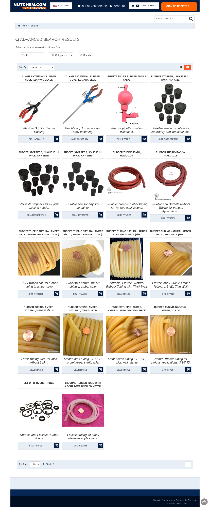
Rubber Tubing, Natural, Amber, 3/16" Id (170, 308)
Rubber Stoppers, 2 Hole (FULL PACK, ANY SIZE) (39, 153)
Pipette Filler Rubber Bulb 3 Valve (127, 77)
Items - (144, 5)
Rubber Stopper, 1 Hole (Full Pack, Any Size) (170, 77)
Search (34, 25)
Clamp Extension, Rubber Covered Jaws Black (39, 77)
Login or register (177, 6)
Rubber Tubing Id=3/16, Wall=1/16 (170, 153)
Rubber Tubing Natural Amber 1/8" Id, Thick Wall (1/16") (126, 232)
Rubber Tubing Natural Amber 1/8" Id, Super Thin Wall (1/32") (82, 232)
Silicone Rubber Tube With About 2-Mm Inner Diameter (83, 384)
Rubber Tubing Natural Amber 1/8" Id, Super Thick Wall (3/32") (39, 232)
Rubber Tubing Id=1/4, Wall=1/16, (127, 153)
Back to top (204, 502)
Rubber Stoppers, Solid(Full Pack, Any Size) (82, 153)
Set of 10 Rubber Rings (39, 382)
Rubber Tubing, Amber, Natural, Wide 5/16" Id (83, 308)
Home (22, 25)
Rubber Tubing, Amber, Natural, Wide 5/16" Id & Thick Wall (127, 309)
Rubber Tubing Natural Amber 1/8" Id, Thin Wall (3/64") (170, 232)
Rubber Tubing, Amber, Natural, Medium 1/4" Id (39, 308)
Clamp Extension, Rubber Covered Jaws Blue (83, 77)
